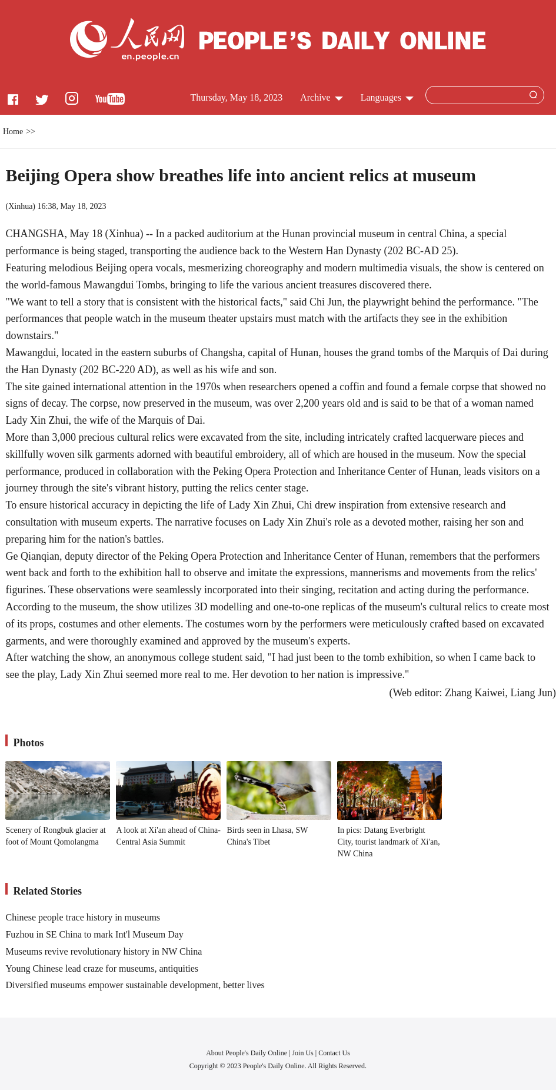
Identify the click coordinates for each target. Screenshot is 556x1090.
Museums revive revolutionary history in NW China (103, 951)
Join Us (303, 1053)
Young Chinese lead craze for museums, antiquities (101, 968)
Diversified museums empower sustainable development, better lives (134, 985)
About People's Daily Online (246, 1053)
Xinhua (20, 206)
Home (13, 131)
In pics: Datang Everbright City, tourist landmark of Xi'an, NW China (388, 842)
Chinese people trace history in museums (82, 917)
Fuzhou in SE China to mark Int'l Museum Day (94, 934)
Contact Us (334, 1053)
